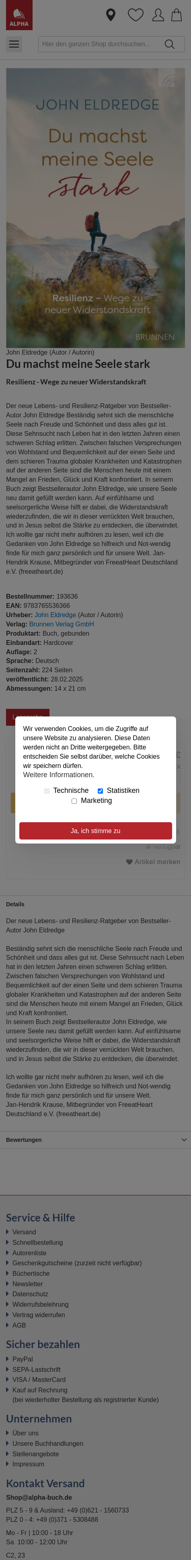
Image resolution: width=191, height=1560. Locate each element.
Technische (66, 790)
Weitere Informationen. (59, 774)
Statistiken (119, 790)
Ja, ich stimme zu (96, 830)
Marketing (92, 800)
